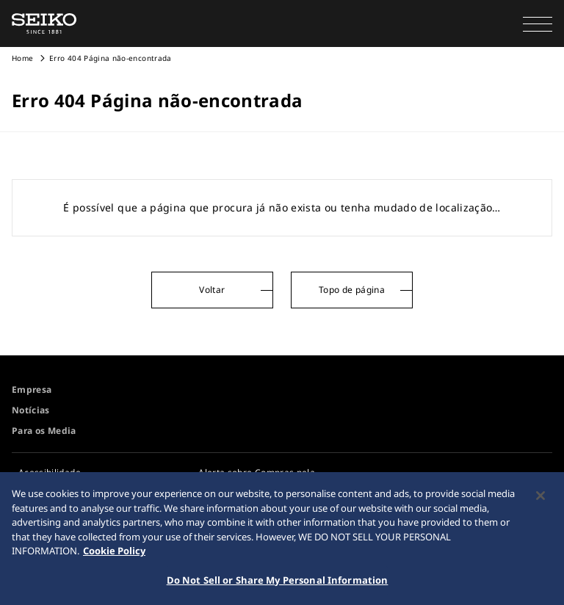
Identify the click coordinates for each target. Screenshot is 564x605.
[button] (537, 23)
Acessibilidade (49, 472)
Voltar (212, 289)
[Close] (540, 499)
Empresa (31, 389)
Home (22, 58)
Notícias (31, 410)
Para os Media (44, 430)
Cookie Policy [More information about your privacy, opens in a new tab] (114, 554)
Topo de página (352, 289)
